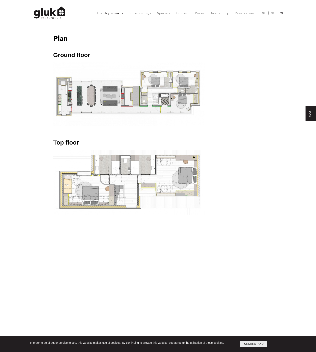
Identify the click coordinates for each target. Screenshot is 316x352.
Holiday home (108, 13)
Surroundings (140, 13)
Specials (163, 13)
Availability (220, 13)
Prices (200, 13)
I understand (253, 343)
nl (263, 13)
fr (272, 13)
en (281, 13)
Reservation (244, 13)
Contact (182, 13)
